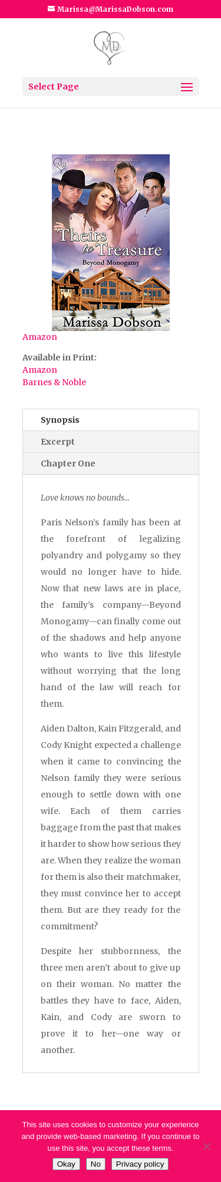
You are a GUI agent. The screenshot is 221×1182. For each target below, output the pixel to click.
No (96, 1164)
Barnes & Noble (54, 382)
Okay (66, 1164)
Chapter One (68, 463)
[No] (206, 1146)
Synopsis (60, 420)
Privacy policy (140, 1164)
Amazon (39, 337)
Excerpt (58, 441)
